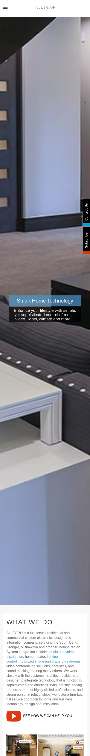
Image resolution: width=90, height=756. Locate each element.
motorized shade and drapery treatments (50, 661)
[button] (5, 8)
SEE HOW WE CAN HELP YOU (39, 716)
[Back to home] (45, 8)
